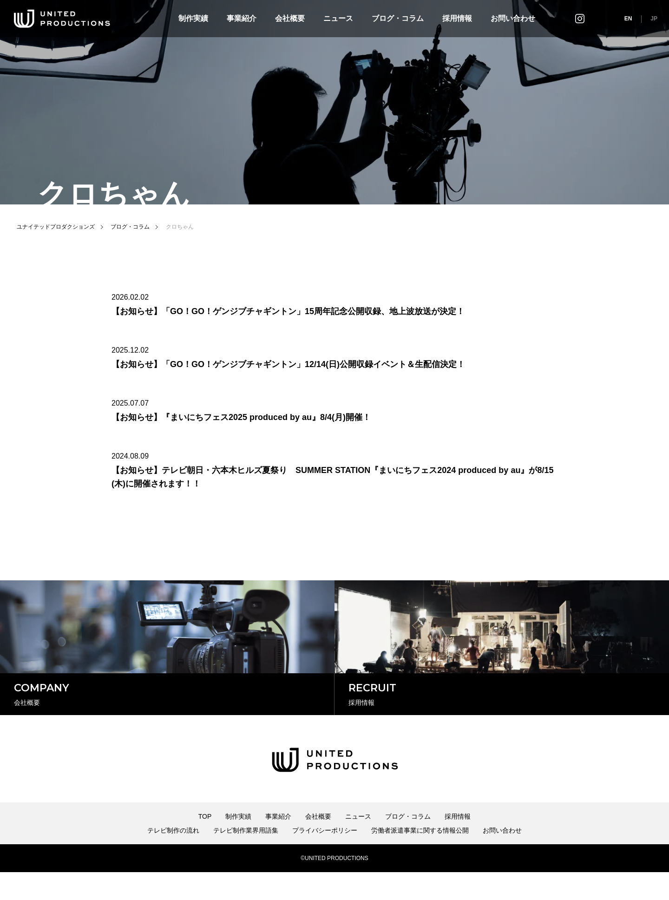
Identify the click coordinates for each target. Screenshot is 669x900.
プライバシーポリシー (324, 858)
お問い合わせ (513, 18)
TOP (205, 844)
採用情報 (457, 18)
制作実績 (193, 18)
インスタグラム (580, 18)
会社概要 (290, 18)
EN (628, 18)
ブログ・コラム (398, 18)
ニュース (338, 18)
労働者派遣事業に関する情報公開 (420, 858)
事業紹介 (241, 18)
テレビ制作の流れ (173, 858)
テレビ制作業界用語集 (245, 858)
